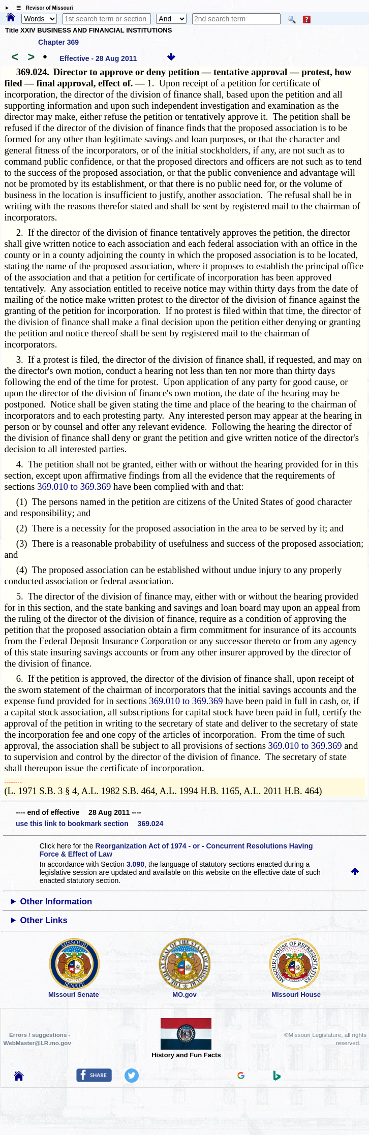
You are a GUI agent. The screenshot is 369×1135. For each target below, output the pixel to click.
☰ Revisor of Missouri (42, 8)
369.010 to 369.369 (74, 486)
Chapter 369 (58, 42)
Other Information (56, 901)
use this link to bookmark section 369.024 (89, 823)
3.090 (135, 864)
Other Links (44, 920)
